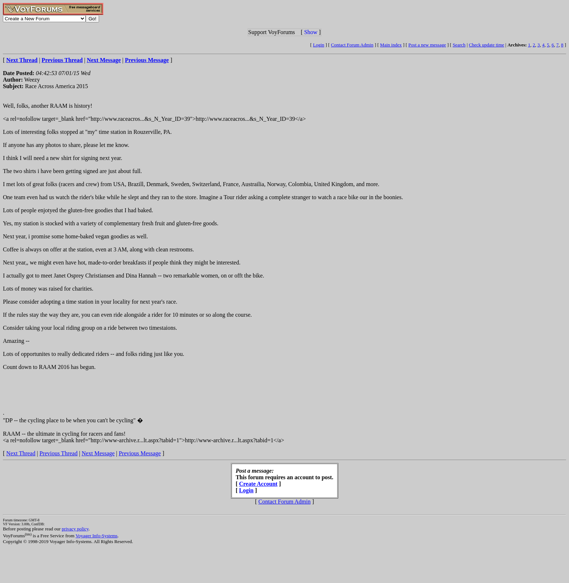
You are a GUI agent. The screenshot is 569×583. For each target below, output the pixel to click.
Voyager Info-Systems (96, 535)
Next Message (98, 453)
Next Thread (20, 453)
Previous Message (140, 453)
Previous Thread (59, 453)
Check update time (486, 45)
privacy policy (75, 528)
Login (318, 45)
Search (459, 45)
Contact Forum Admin (352, 45)
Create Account (258, 484)
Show (310, 32)
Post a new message (427, 45)
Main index (391, 45)
